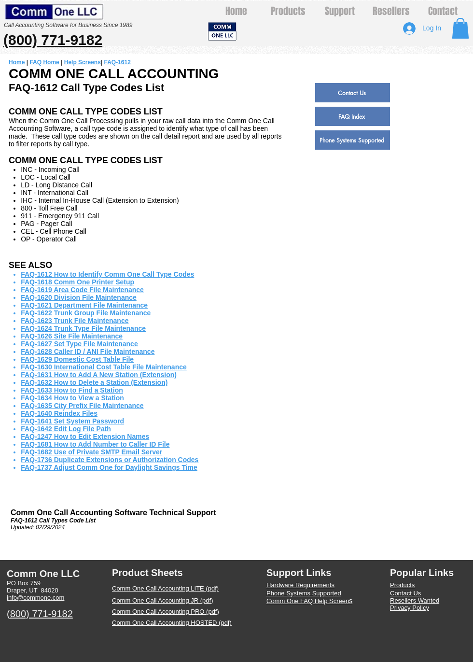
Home (17, 62)
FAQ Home (44, 62)
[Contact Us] (352, 92)
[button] (460, 28)
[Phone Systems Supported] (352, 140)
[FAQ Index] (352, 116)
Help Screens (82, 62)
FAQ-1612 (117, 62)
